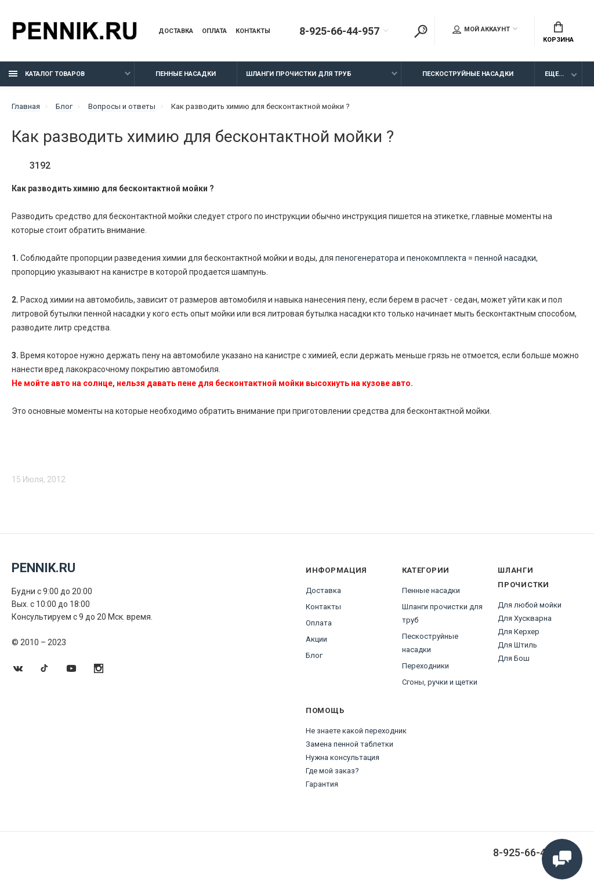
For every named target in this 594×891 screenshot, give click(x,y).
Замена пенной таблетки (349, 744)
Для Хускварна (525, 618)
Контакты (253, 31)
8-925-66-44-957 (339, 31)
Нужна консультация (342, 757)
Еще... (554, 74)
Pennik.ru (43, 568)
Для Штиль (517, 645)
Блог (314, 655)
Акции (316, 639)
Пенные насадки (185, 74)
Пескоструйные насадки (467, 74)
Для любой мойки (530, 605)
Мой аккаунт (481, 30)
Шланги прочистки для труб (299, 74)
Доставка (175, 31)
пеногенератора (367, 258)
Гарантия (322, 784)
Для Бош (514, 658)
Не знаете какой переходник (356, 730)
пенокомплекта (436, 258)
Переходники (425, 665)
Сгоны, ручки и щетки (439, 682)
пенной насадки (505, 258)
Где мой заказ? (332, 770)
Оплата (214, 31)
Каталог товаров (47, 74)
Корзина (558, 32)
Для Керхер (518, 631)
